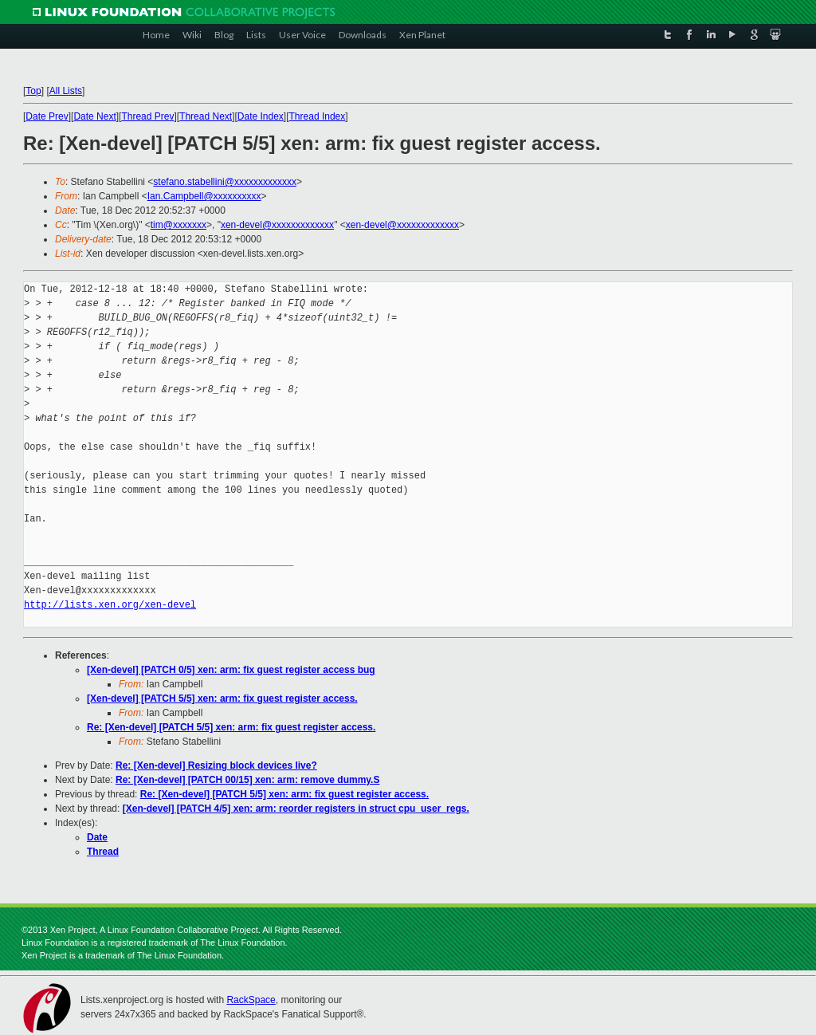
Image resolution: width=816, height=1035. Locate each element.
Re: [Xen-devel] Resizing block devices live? (216, 765)
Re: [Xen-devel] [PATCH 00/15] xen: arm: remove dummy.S (247, 779)
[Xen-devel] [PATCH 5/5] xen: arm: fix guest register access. (222, 698)
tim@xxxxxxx (178, 224)
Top (33, 90)
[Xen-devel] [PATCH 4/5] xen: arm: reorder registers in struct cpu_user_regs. (296, 808)
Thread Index (317, 116)
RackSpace (250, 999)
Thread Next (205, 116)
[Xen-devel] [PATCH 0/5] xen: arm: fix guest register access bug (231, 669)
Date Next (94, 116)
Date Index (260, 116)
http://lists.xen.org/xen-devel (110, 605)
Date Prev (47, 116)
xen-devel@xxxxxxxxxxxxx (277, 224)
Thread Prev (147, 116)
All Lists (65, 90)
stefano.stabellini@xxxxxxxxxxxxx (224, 181)
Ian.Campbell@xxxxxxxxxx (204, 196)
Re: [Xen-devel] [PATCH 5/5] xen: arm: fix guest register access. (231, 727)
